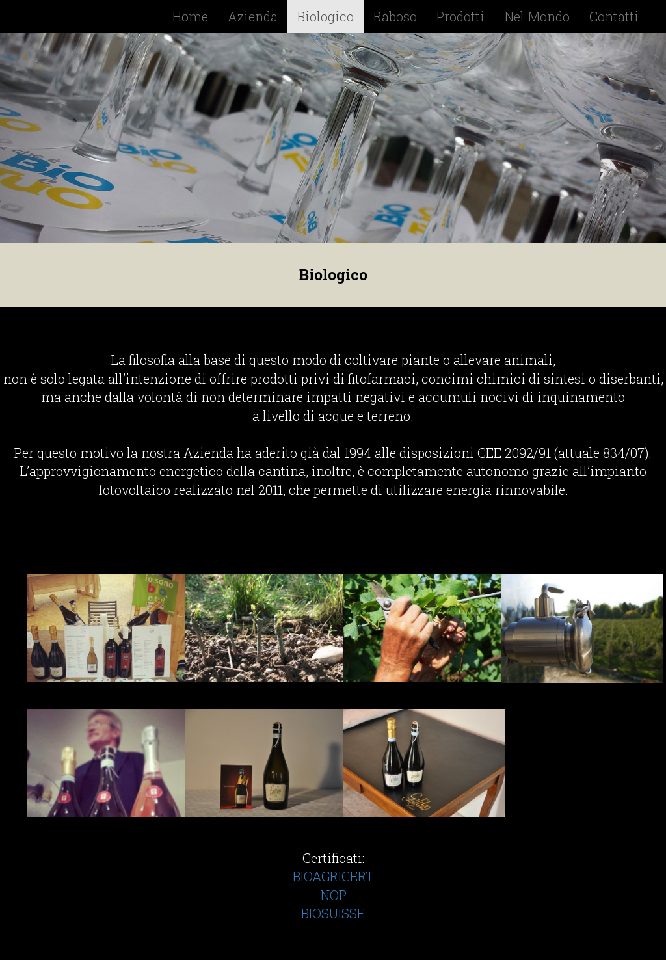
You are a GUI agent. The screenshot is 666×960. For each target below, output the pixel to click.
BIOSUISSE (333, 913)
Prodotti (460, 16)
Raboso (395, 16)
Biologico (325, 16)
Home (190, 16)
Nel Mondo (537, 16)
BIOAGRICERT (333, 876)
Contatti (614, 16)
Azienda (253, 16)
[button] (50, 138)
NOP (333, 895)
